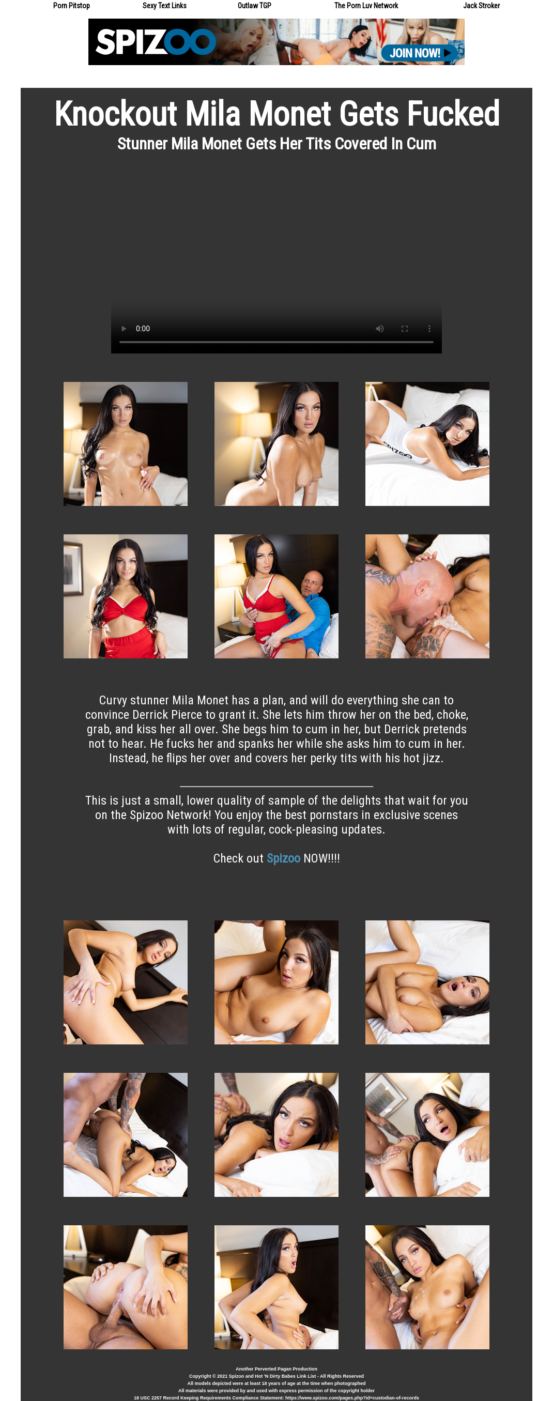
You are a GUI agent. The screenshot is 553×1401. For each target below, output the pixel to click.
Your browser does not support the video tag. (276, 260)
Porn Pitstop (71, 6)
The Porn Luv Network (366, 6)
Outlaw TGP (254, 6)
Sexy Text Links (165, 6)
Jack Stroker (481, 6)
